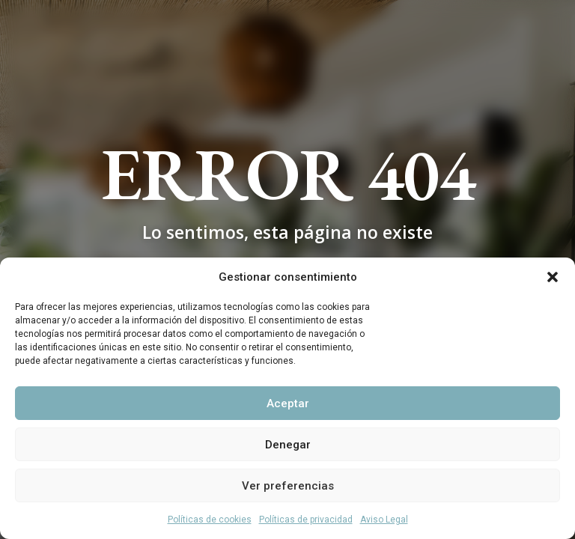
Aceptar (288, 403)
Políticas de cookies (210, 519)
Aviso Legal (384, 519)
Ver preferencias (288, 486)
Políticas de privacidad (306, 519)
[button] (552, 277)
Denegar (288, 444)
